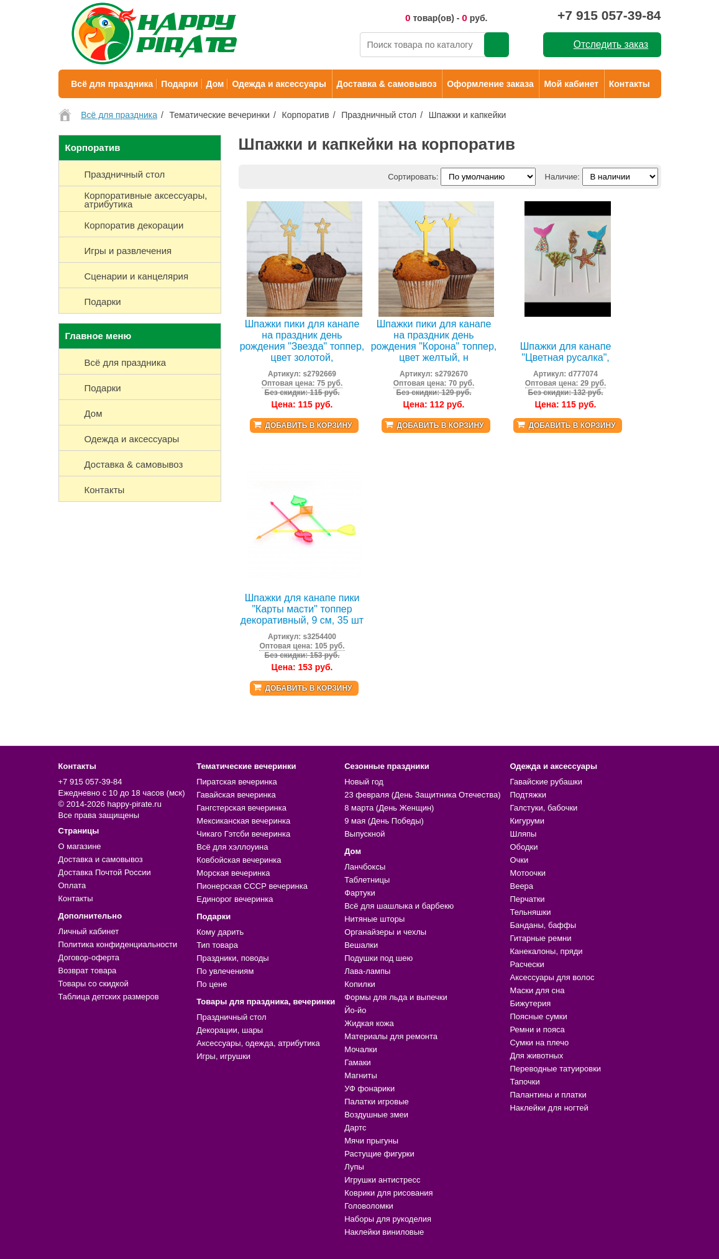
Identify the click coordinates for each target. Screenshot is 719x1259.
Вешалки (361, 945)
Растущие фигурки (379, 1153)
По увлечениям (225, 971)
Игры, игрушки (223, 1056)
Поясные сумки (538, 1016)
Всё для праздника (112, 84)
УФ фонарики (369, 1088)
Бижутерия (530, 1003)
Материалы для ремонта (390, 1036)
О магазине (79, 846)
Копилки (359, 984)
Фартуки (359, 893)
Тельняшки (530, 912)
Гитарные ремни (540, 938)
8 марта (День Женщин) (389, 807)
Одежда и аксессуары (279, 84)
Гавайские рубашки (546, 781)
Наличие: (562, 176)
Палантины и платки (548, 1094)
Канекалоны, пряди (546, 951)
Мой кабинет (571, 84)
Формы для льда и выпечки (395, 997)
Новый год (363, 781)
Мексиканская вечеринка (243, 820)
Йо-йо (355, 1010)
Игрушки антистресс (382, 1179)
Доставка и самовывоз (100, 859)
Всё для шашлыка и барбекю (399, 906)
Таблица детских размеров (108, 996)
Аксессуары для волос (552, 977)
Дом (215, 84)
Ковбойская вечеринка (238, 860)
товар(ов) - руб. (446, 17)
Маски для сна (537, 990)
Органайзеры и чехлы (385, 932)
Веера (521, 886)
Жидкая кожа (369, 1023)
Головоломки (368, 1206)
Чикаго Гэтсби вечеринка (243, 834)
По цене (211, 984)
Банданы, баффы (543, 925)
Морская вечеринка (233, 873)
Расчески (527, 964)
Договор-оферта (89, 957)
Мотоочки (528, 873)
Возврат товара (87, 970)
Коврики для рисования (388, 1193)
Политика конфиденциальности (118, 944)
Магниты (360, 1075)
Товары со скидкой (93, 983)
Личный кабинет (88, 931)
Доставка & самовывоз (387, 84)
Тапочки (524, 1081)
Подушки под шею (378, 958)
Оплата (72, 885)
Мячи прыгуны (371, 1140)
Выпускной (364, 834)
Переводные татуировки (555, 1068)
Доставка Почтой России (104, 872)
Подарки (179, 84)
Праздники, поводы (232, 958)
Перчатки (527, 899)
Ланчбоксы (364, 866)
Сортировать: (413, 176)
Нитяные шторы (374, 919)
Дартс (355, 1127)
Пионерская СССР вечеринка (252, 886)
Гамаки (357, 1062)
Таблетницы (367, 879)
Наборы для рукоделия (387, 1219)
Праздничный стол (231, 1017)
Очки (519, 860)
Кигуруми (527, 820)
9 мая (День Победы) (384, 820)
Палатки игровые (376, 1101)
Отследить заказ (611, 44)
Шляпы (523, 834)
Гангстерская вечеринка (241, 807)
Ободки (524, 847)
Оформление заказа (490, 84)
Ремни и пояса (537, 1029)
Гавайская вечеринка (236, 794)
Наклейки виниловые (384, 1232)
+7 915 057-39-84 (609, 15)
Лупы (354, 1166)
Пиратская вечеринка (236, 781)
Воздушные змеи (376, 1114)
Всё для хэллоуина (232, 847)
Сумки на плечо (539, 1042)
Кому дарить (220, 932)
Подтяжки (528, 794)
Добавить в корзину (308, 425)
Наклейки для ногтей (549, 1107)
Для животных (536, 1055)
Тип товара (217, 945)
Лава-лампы (367, 971)
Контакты (629, 84)
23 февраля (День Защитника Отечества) (422, 794)
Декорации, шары (229, 1030)
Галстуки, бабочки (543, 807)
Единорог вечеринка (234, 899)
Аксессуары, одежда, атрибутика (257, 1043)
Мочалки (360, 1049)
